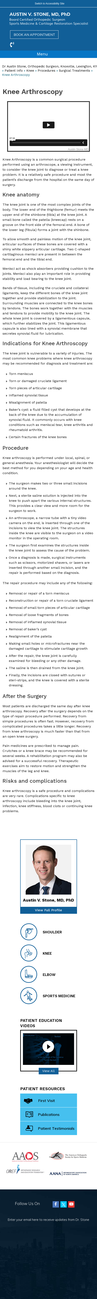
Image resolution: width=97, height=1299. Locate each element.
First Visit (39, 1101)
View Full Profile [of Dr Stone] (48, 910)
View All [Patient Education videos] (48, 1071)
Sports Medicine (47, 995)
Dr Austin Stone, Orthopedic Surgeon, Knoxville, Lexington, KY (49, 66)
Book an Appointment (34, 34)
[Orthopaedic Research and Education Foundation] (25, 1169)
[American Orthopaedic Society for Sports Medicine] (68, 1155)
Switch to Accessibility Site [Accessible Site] (49, 3)
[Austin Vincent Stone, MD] (49, 19)
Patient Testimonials (50, 1128)
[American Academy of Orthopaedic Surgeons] (25, 1156)
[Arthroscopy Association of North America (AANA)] (68, 1173)
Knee (30, 70)
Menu (47, 54)
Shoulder (41, 931)
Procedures (46, 70)
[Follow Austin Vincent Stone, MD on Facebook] (56, 1204)
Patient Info (14, 70)
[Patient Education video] (48, 1049)
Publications (43, 1114)
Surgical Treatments (74, 70)
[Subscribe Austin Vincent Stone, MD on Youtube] (71, 1204)
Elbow (38, 974)
